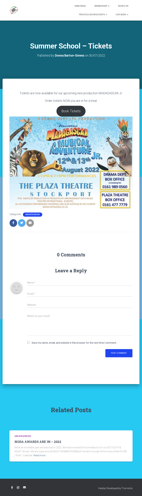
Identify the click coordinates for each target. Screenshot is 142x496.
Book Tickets (71, 111)
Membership (101, 6)
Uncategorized (32, 214)
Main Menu (80, 6)
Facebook (12, 488)
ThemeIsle (127, 488)
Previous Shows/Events (93, 14)
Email (24, 487)
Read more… (40, 455)
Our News (122, 14)
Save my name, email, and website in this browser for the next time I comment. (74, 342)
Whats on (123, 6)
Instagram (18, 488)
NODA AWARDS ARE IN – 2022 (38, 442)
